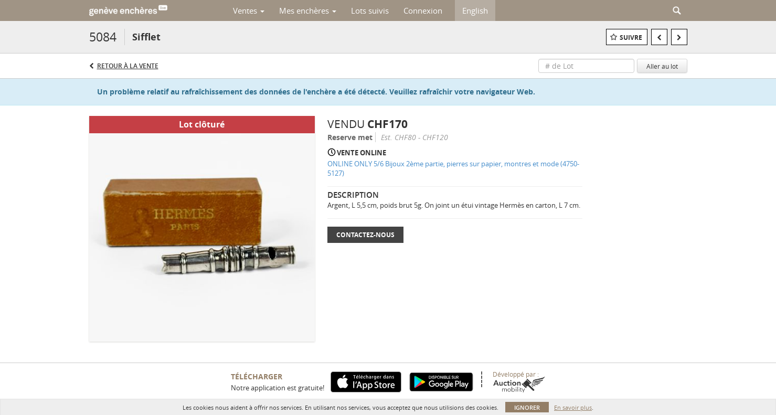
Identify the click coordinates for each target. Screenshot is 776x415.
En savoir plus (573, 407)
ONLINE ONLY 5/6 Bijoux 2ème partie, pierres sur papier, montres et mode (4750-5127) (453, 168)
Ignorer (527, 407)
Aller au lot (662, 66)
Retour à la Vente (127, 65)
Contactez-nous (365, 234)
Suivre (631, 37)
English (475, 10)
